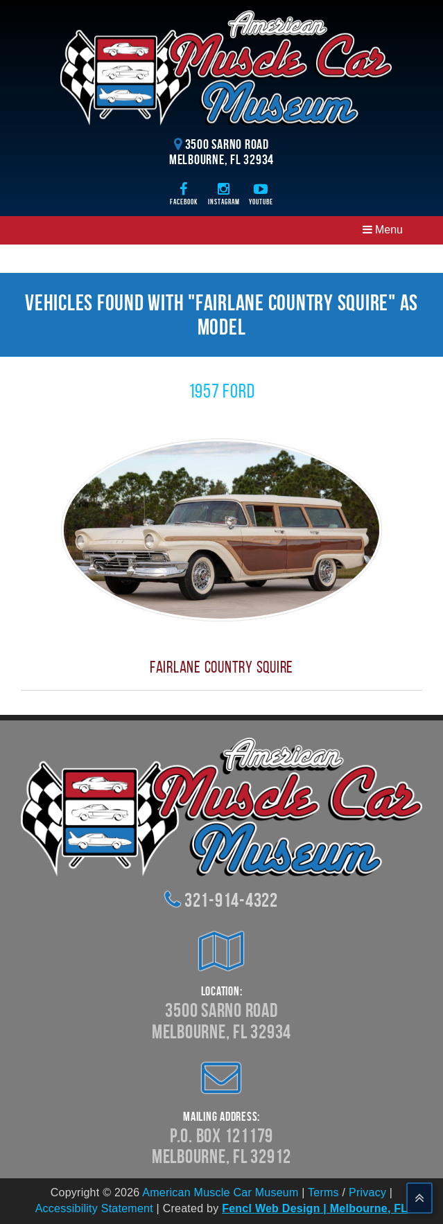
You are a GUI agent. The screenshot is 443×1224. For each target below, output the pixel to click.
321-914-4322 (231, 900)
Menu (383, 230)
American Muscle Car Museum (220, 1192)
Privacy (367, 1192)
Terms (323, 1192)
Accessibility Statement (94, 1208)
